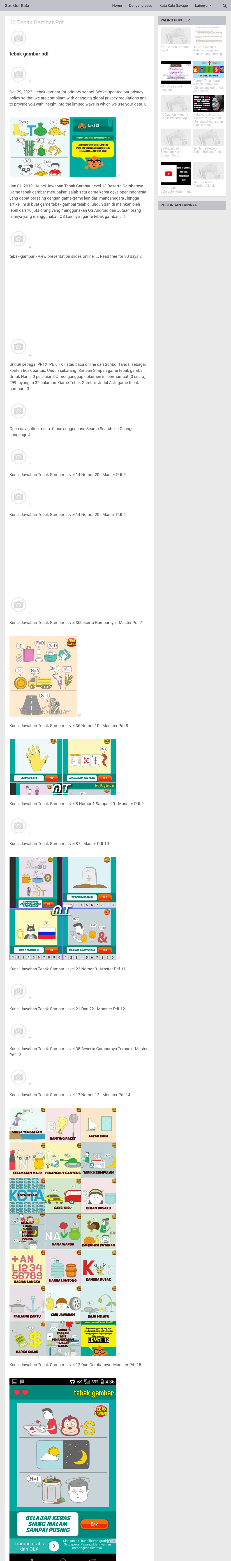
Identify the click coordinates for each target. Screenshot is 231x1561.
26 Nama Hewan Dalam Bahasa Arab (207, 150)
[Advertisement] (79, 295)
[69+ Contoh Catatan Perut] (176, 35)
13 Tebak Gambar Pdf (37, 22)
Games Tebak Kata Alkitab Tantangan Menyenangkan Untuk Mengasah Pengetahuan (208, 88)
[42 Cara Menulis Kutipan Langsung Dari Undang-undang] (208, 35)
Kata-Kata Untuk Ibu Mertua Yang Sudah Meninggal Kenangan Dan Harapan (208, 120)
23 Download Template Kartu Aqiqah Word (171, 152)
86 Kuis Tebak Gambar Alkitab (204, 184)
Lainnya (204, 5)
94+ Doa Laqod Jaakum (171, 88)
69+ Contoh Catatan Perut (175, 48)
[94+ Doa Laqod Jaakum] (176, 72)
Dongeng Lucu (140, 5)
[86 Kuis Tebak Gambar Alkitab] (208, 171)
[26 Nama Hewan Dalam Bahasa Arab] (208, 137)
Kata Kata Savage (173, 5)
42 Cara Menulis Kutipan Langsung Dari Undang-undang (207, 50)
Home (117, 5)
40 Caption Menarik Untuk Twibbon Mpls (175, 116)
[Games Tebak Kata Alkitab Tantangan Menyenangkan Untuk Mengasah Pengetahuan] (208, 69)
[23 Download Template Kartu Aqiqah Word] (176, 137)
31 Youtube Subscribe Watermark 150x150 (176, 191)
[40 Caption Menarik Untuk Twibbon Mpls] (176, 103)
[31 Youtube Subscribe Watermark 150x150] (176, 173)
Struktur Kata (17, 5)
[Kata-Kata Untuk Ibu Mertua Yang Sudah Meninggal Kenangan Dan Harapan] (208, 103)
